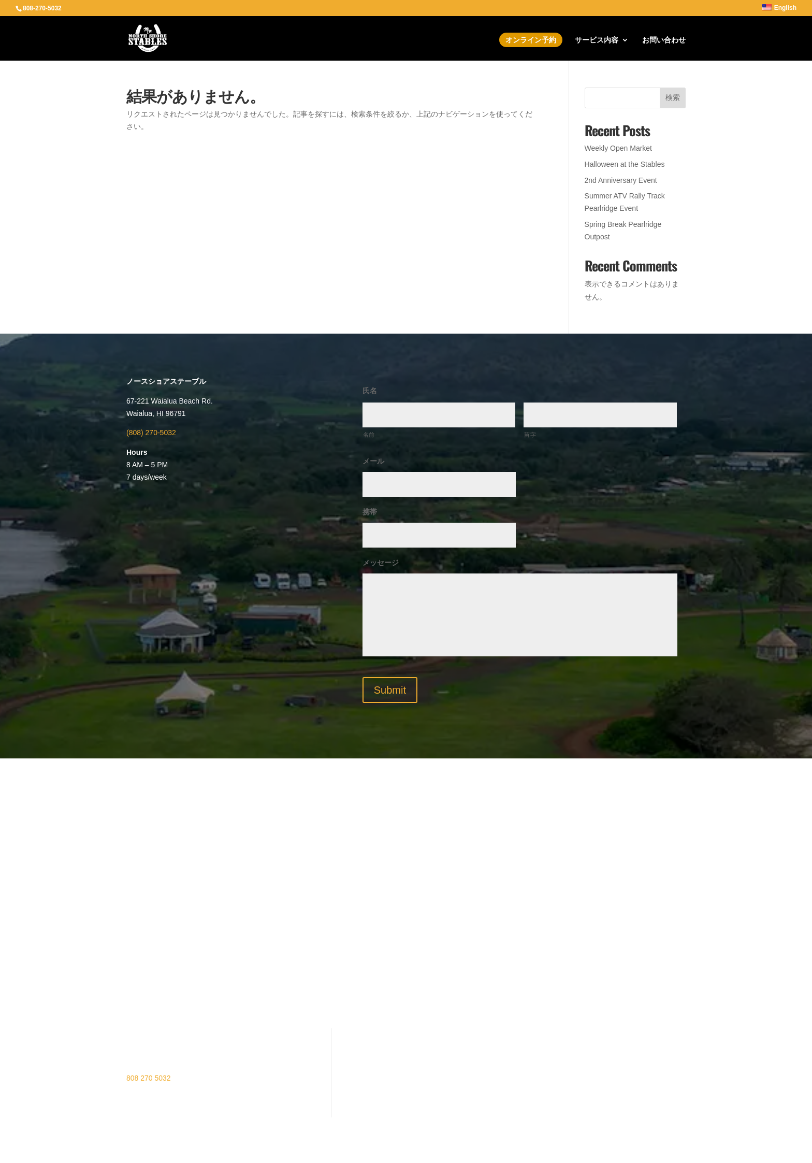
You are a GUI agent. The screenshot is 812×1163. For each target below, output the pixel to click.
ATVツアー (262, 1034)
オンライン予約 (530, 40)
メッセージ (381, 562)
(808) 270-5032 (151, 432)
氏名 (370, 390)
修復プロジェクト (273, 1066)
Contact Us (262, 1082)
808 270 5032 (148, 1078)
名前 (369, 435)
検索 (672, 97)
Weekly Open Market (618, 148)
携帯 (370, 512)
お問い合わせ (664, 40)
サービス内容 (596, 40)
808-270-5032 (42, 8)
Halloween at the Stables (625, 164)
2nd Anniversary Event (621, 180)
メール (373, 461)
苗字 (530, 435)
